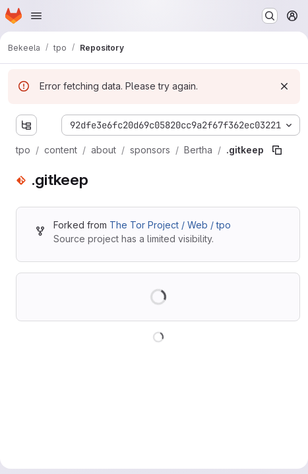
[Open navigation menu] (36, 15)
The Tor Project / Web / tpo (170, 224)
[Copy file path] (277, 150)
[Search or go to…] (270, 16)
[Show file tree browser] (26, 125)
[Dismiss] (284, 86)
